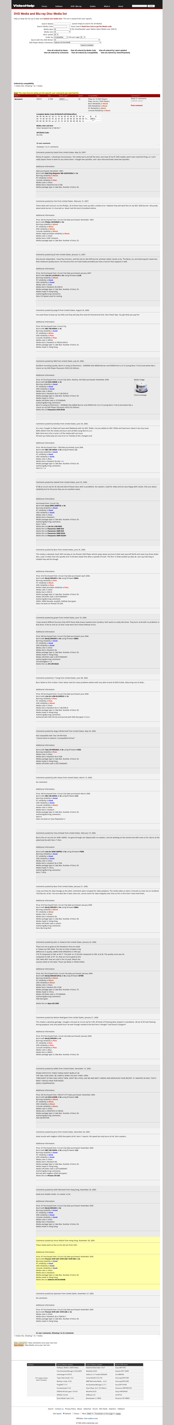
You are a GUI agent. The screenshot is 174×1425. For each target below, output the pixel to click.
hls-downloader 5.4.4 (64, 1388)
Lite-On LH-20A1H (52, 275)
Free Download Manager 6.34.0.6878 (69, 1371)
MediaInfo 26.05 (91, 1371)
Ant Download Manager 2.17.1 (96, 1385)
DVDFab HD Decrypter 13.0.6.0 (67, 1391)
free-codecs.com (91, 1418)
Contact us (59, 1409)
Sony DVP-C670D (121, 1385)
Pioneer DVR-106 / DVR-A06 (56, 1312)
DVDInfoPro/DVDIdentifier (65, 114)
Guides (93, 6)
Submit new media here (52, 18)
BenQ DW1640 (51, 1208)
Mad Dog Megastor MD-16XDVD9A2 (59, 173)
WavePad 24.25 (91, 1391)
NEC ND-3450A (51, 450)
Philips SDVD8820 (52, 222)
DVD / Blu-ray (76, 6)
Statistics (112, 1409)
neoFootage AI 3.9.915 (64, 1374)
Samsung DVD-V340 (122, 1378)
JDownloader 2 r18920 (93, 1398)
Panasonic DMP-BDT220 (123, 1388)
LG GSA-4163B (51, 1097)
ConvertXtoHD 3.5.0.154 (94, 1378)
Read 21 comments (138, 98)
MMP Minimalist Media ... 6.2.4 (96, 1381)
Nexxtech (18, 99)
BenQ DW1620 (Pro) (53, 976)
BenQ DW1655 (51, 1038)
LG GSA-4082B (51, 382)
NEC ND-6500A (51, 328)
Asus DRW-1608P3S (53, 505)
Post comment (137, 105)
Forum (44, 6)
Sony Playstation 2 (58, 819)
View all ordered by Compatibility (84, 52)
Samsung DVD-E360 (122, 1381)
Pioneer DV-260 (57, 603)
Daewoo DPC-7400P (122, 1371)
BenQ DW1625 (51, 578)
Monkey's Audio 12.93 (64, 1381)
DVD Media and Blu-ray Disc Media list (40, 14)
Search (51, 1409)
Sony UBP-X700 (120, 1368)
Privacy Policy (70, 1409)
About (120, 6)
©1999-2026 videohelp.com (87, 1423)
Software (58, 6)
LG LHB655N (119, 1374)
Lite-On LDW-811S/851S (54, 696)
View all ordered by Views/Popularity (115, 52)
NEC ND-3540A (51, 1150)
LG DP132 (118, 1395)
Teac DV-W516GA (52, 749)
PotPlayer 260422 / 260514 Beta (67, 1368)
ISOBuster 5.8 (90, 1395)
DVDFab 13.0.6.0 (62, 1395)
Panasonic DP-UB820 (122, 1398)
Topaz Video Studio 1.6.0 (65, 1378)
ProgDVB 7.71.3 (62, 1385)
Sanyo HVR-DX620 (121, 1391)
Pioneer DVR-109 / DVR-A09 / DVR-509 (60, 1259)
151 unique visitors (41, 1378)
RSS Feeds (103, 1409)
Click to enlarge (141, 394)
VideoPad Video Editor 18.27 (95, 1368)
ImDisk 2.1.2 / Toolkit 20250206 (96, 1374)
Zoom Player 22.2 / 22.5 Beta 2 (96, 1388)
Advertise (87, 1409)
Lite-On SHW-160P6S (53, 851)
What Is (107, 6)
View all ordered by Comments (56, 52)
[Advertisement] (87, 72)
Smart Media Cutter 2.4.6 (65, 1398)
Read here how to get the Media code (97, 26)
